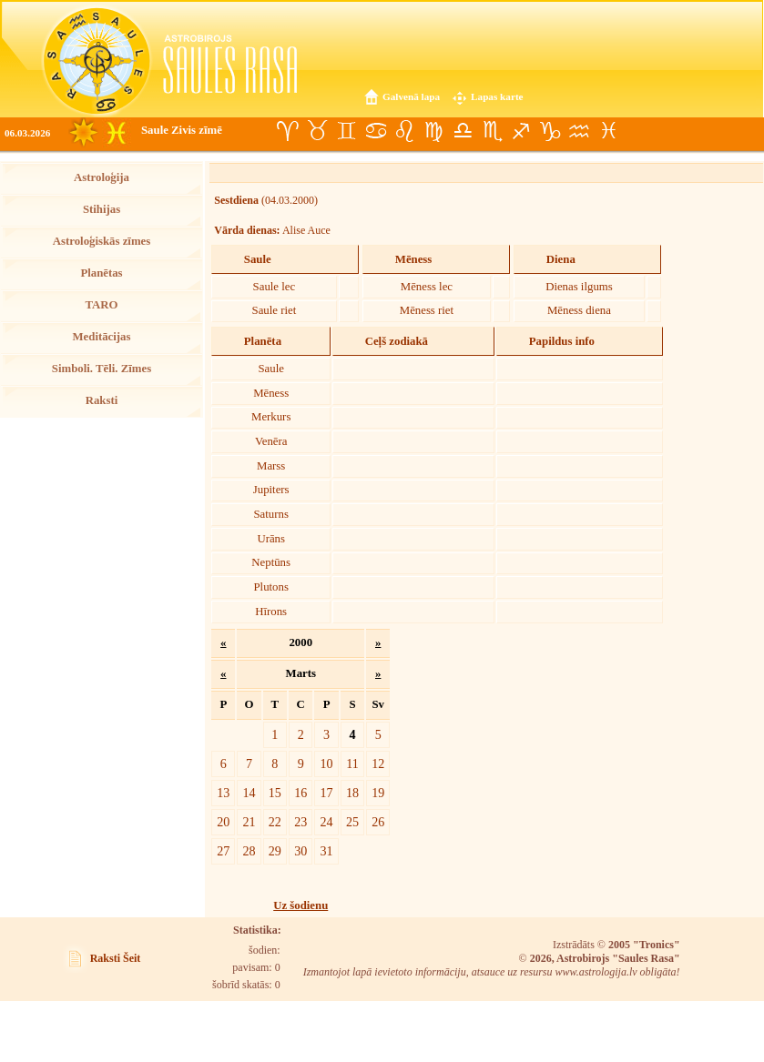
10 (327, 763)
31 (327, 851)
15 (275, 792)
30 (300, 851)
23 (300, 821)
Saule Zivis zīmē (181, 130)
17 (327, 792)
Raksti (102, 400)
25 (352, 821)
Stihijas (101, 209)
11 (352, 763)
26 (378, 821)
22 (275, 821)
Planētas (101, 273)
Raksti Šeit (115, 958)
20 (223, 821)
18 (352, 792)
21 (248, 821)
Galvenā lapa (411, 96)
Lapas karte (497, 96)
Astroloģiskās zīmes (101, 241)
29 (275, 851)
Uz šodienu (300, 905)
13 (223, 792)
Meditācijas (102, 336)
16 (300, 792)
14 (248, 792)
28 (248, 851)
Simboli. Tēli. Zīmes (101, 368)
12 (378, 763)
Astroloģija (101, 177)
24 (327, 821)
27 (223, 851)
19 (378, 792)
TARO (101, 304)
